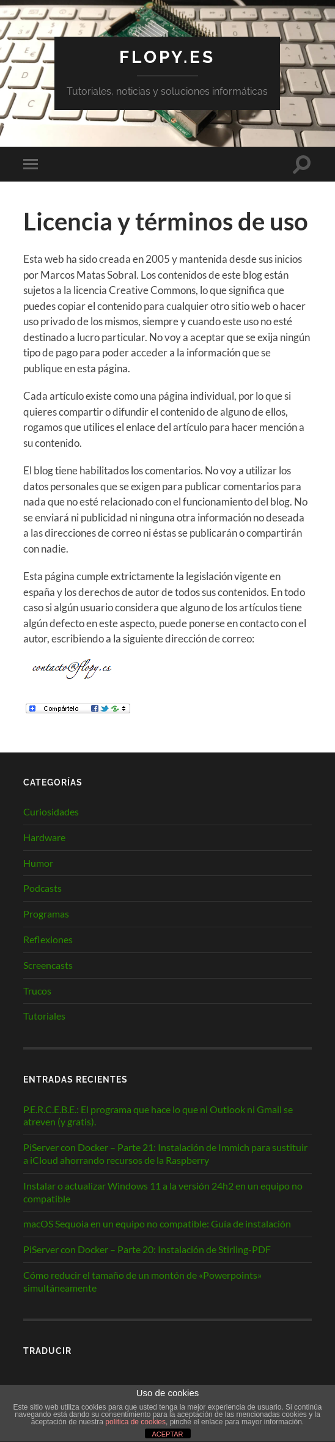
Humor (38, 863)
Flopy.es (167, 57)
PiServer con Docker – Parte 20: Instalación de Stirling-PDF (147, 1249)
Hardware (44, 837)
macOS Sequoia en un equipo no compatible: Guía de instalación (157, 1223)
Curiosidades (51, 811)
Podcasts (42, 888)
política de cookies (135, 1422)
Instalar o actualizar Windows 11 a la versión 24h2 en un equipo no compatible (163, 1192)
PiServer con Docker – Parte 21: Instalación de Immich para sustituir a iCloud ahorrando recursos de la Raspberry (165, 1153)
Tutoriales (44, 1015)
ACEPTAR (167, 1434)
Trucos (37, 990)
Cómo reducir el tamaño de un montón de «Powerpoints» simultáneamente (142, 1281)
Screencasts (48, 965)
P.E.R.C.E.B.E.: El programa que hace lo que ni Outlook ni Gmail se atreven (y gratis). (158, 1115)
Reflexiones (48, 939)
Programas (46, 913)
